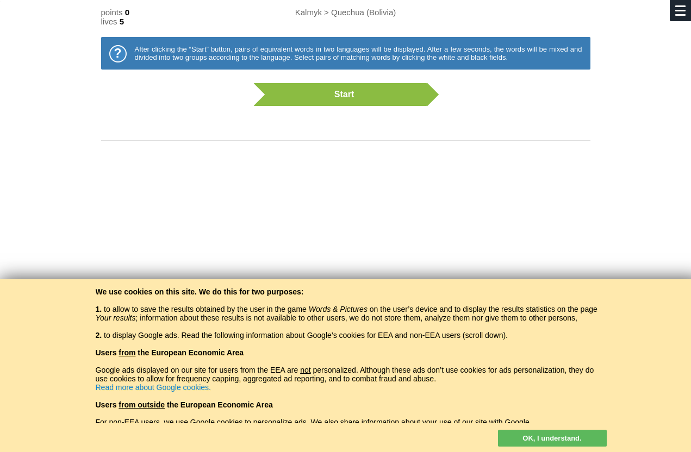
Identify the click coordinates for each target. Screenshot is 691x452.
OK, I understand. (551, 438)
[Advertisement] (345, 236)
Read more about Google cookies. (153, 387)
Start (340, 94)
